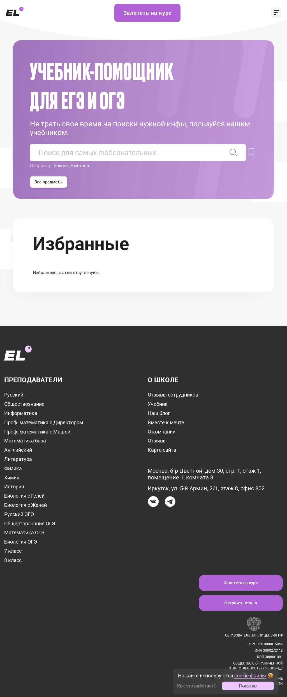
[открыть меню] (276, 13)
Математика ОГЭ (24, 532)
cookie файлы (250, 676)
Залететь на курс (147, 13)
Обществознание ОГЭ (29, 523)
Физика (13, 468)
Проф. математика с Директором (43, 422)
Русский (13, 395)
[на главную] (18, 349)
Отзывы (157, 441)
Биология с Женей (25, 505)
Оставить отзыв (240, 603)
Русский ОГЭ (19, 514)
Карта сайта (162, 450)
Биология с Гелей (24, 496)
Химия (11, 478)
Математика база (25, 441)
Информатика (20, 413)
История (14, 486)
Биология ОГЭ (20, 542)
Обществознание (24, 404)
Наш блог (159, 413)
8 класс (13, 560)
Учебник (158, 404)
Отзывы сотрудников (173, 395)
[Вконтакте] (153, 502)
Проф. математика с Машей (37, 432)
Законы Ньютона (71, 165)
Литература (18, 459)
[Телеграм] (170, 502)
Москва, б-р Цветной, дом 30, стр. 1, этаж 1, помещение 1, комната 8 (204, 474)
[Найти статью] (233, 153)
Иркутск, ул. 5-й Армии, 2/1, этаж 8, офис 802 (206, 488)
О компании (161, 432)
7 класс (13, 551)
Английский (18, 450)
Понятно (248, 686)
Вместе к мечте (166, 422)
